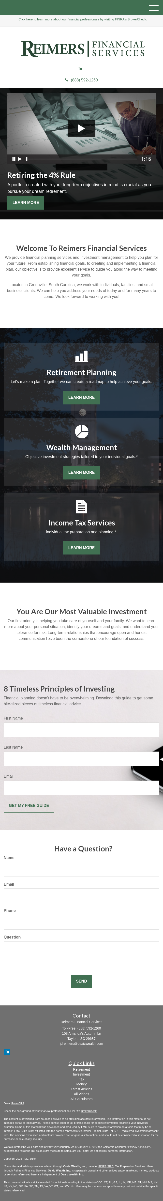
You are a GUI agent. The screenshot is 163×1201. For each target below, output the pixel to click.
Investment (81, 1074)
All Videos (81, 1094)
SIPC (110, 1166)
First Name (13, 718)
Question (12, 937)
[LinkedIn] (80, 69)
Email (9, 776)
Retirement (81, 1069)
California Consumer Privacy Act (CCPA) (127, 1146)
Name (9, 858)
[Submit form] (29, 806)
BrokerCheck (89, 1110)
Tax (81, 1079)
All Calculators (81, 1099)
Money (81, 1084)
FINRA (102, 1166)
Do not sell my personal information (111, 1150)
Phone (10, 910)
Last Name (13, 747)
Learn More (26, 202)
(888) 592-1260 (81, 80)
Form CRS (17, 1103)
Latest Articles (81, 1089)
